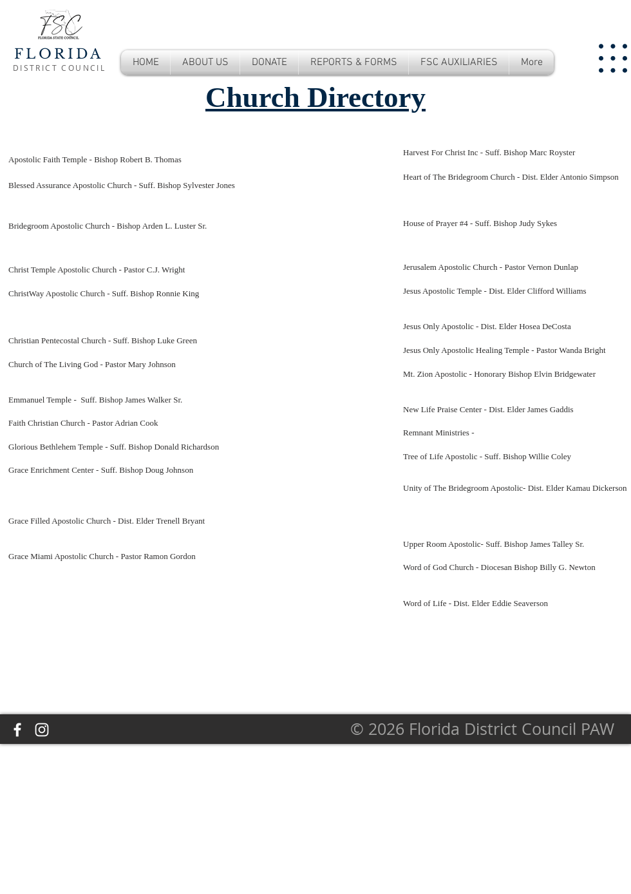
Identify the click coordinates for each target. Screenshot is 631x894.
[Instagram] (42, 730)
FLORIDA (58, 54)
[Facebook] (17, 730)
